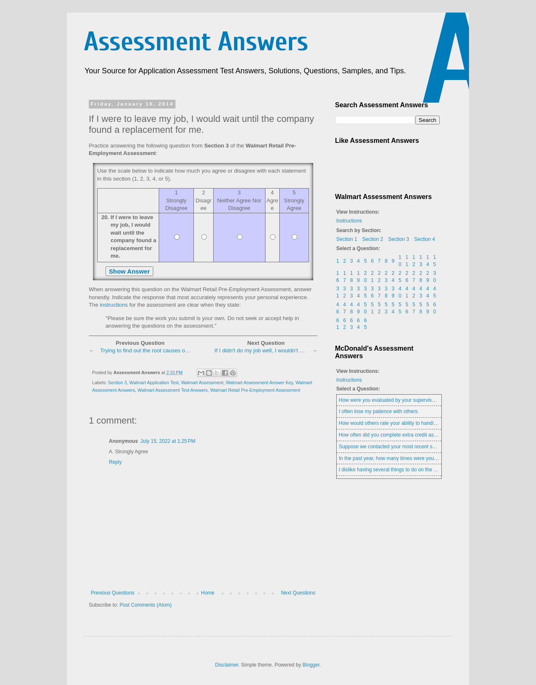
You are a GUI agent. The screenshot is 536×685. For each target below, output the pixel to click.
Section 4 (424, 239)
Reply (115, 462)
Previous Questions (112, 593)
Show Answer (129, 271)
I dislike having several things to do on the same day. (397, 470)
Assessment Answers (196, 41)
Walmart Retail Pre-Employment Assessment (255, 390)
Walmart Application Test (154, 382)
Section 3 (117, 382)
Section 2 (372, 239)
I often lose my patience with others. (379, 411)
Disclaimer (226, 665)
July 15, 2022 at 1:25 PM (167, 441)
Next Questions (298, 593)
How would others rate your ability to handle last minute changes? (412, 423)
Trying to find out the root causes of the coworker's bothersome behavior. (189, 350)
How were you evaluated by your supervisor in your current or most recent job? (426, 400)
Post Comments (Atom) (145, 605)
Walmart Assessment (202, 382)
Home (207, 593)
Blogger (311, 665)
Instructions (349, 221)
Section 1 (346, 239)
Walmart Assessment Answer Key (259, 382)
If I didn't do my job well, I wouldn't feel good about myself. (285, 350)
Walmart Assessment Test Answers (173, 390)
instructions (114, 305)
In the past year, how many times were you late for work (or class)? (413, 458)
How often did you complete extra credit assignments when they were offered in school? (436, 435)
